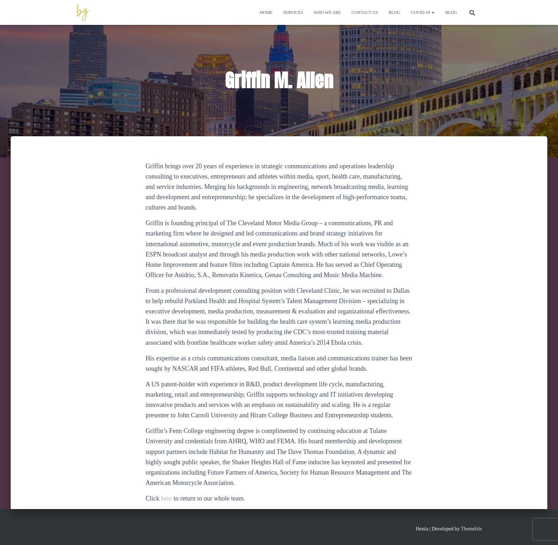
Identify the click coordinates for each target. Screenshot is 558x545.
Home (266, 12)
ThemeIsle (471, 528)
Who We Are (327, 12)
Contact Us (365, 12)
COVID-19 (423, 12)
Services (293, 12)
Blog (394, 12)
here (166, 498)
